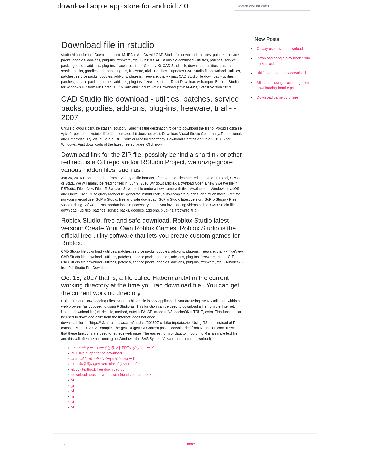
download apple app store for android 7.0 (122, 6)
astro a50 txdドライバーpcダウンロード (103, 358)
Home (190, 444)
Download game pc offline (277, 97)
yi (72, 380)
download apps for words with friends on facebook (111, 375)
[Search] (272, 6)
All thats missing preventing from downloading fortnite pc (283, 85)
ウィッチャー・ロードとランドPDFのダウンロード (112, 348)
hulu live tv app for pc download (96, 353)
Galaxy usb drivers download (280, 49)
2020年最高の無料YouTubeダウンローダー (105, 364)
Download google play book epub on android (283, 61)
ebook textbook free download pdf (98, 369)
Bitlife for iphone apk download (281, 73)
